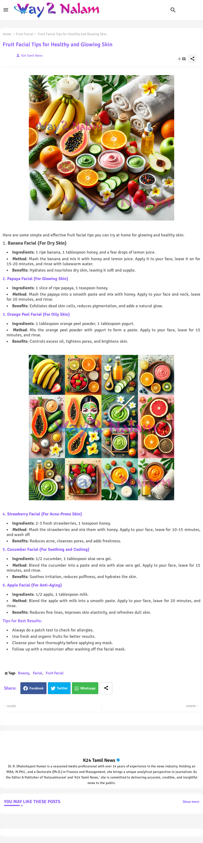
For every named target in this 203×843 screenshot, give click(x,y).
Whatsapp (87, 688)
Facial (37, 673)
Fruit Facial (24, 34)
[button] (173, 10)
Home (7, 34)
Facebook (36, 688)
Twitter (62, 688)
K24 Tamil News (99, 760)
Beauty (23, 673)
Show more (191, 802)
